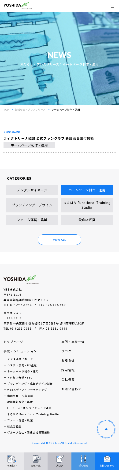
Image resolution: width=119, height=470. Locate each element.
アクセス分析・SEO (20, 377)
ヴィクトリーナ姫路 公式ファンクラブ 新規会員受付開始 (49, 138)
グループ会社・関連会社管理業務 (28, 432)
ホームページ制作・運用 (29, 145)
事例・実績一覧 (73, 341)
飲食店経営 (86, 219)
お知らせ (68, 360)
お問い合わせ (71, 389)
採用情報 (68, 370)
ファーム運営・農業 (32, 219)
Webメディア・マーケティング (27, 389)
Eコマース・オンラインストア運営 (29, 408)
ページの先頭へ (106, 429)
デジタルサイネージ (32, 190)
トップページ (13, 341)
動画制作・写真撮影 (20, 395)
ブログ (66, 351)
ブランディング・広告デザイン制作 (30, 383)
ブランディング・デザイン (32, 205)
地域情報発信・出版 (20, 402)
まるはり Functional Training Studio (87, 205)
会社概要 (68, 379)
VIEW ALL (59, 239)
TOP (6, 109)
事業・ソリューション (20, 351)
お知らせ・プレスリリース (30, 109)
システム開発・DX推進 (22, 365)
